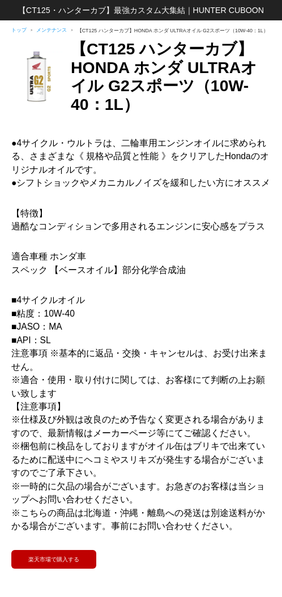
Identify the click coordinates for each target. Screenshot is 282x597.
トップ (19, 30)
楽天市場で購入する (53, 559)
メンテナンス (51, 30)
